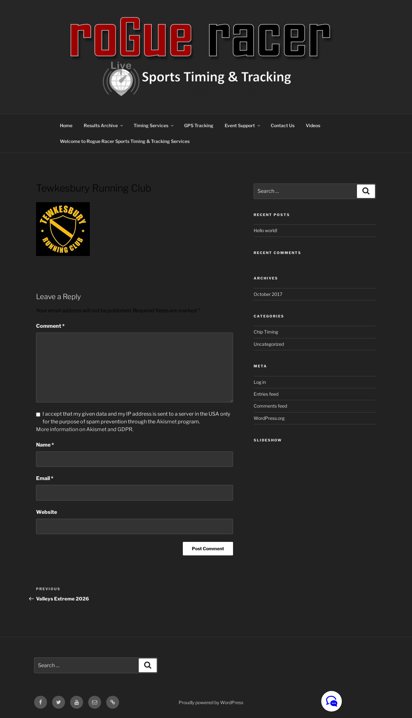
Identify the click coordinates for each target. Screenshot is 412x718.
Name (45, 445)
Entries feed (266, 394)
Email (44, 478)
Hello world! (265, 230)
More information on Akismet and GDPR (84, 429)
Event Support (243, 125)
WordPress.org (269, 418)
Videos (313, 125)
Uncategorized (269, 344)
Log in (260, 382)
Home (66, 125)
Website (46, 512)
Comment (50, 326)
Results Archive (104, 125)
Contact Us (283, 125)
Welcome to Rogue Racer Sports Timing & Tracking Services (125, 141)
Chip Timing (266, 332)
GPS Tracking (198, 125)
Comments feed (270, 406)
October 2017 (268, 294)
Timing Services (154, 125)
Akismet (166, 422)
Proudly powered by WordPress (211, 702)
